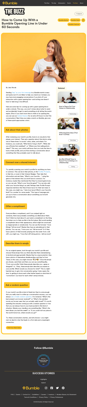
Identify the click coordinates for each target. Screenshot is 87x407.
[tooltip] (83, 20)
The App (53, 3)
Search (79, 14)
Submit (43, 383)
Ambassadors (61, 3)
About (81, 3)
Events (69, 3)
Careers (43, 394)
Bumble (40, 401)
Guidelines (35, 394)
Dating (74, 167)
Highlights (43, 379)
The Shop (46, 3)
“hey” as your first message (21, 92)
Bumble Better (64, 20)
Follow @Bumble (43, 348)
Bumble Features (74, 24)
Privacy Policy (43, 397)
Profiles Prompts (44, 172)
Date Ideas (74, 140)
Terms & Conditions (30, 397)
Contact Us (26, 394)
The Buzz (75, 3)
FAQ (12, 394)
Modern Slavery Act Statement (66, 394)
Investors (51, 394)
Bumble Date (76, 20)
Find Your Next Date (13, 328)
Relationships (74, 114)
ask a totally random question (21, 297)
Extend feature (23, 116)
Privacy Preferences (56, 397)
